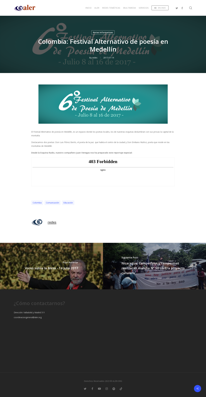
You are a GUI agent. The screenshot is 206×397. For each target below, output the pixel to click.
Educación (68, 202)
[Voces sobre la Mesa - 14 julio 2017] (51, 266)
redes (94, 57)
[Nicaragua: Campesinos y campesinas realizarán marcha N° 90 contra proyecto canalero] (154, 266)
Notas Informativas (103, 32)
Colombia (37, 202)
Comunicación (52, 202)
